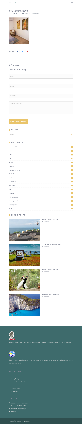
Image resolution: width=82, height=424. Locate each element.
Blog (41, 158)
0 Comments (35, 13)
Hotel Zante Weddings (50, 270)
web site (12, 411)
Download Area (15, 388)
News (41, 178)
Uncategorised (41, 201)
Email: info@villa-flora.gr (17, 408)
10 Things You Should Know (51, 244)
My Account (14, 391)
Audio (41, 154)
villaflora (14, 13)
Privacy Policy (15, 379)
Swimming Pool (41, 197)
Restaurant (41, 193)
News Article (41, 181)
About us (13, 376)
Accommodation (41, 147)
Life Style (41, 174)
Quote (41, 189)
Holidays (41, 166)
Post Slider (41, 185)
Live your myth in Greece (50, 295)
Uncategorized (41, 205)
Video (41, 208)
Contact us (14, 385)
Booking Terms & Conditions (19, 382)
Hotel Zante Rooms (41, 170)
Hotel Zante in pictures (50, 219)
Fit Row (41, 162)
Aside (41, 151)
